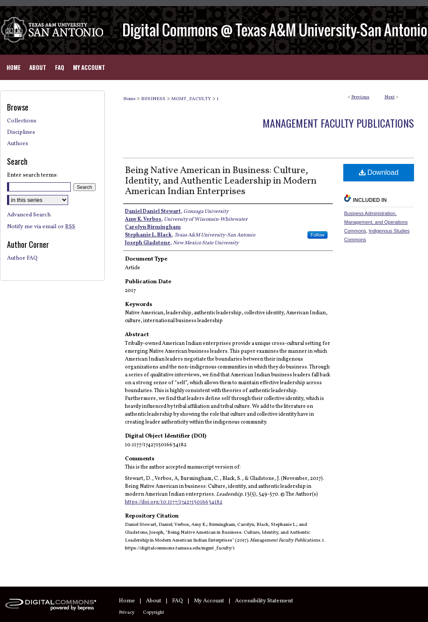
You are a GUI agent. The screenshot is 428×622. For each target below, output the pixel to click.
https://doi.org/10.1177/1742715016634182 (173, 502)
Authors (17, 144)
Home (129, 99)
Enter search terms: (32, 175)
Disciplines (21, 132)
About (153, 601)
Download (379, 172)
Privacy (127, 612)
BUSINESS (153, 99)
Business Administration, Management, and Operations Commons (376, 222)
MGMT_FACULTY (191, 99)
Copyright (153, 612)
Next (389, 97)
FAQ (177, 601)
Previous (360, 97)
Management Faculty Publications (338, 123)
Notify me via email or (41, 227)
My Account (209, 601)
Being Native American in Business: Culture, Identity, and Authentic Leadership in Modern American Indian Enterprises (221, 181)
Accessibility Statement (264, 601)
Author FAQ (22, 258)
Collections (21, 121)
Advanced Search (29, 215)
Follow (317, 234)
